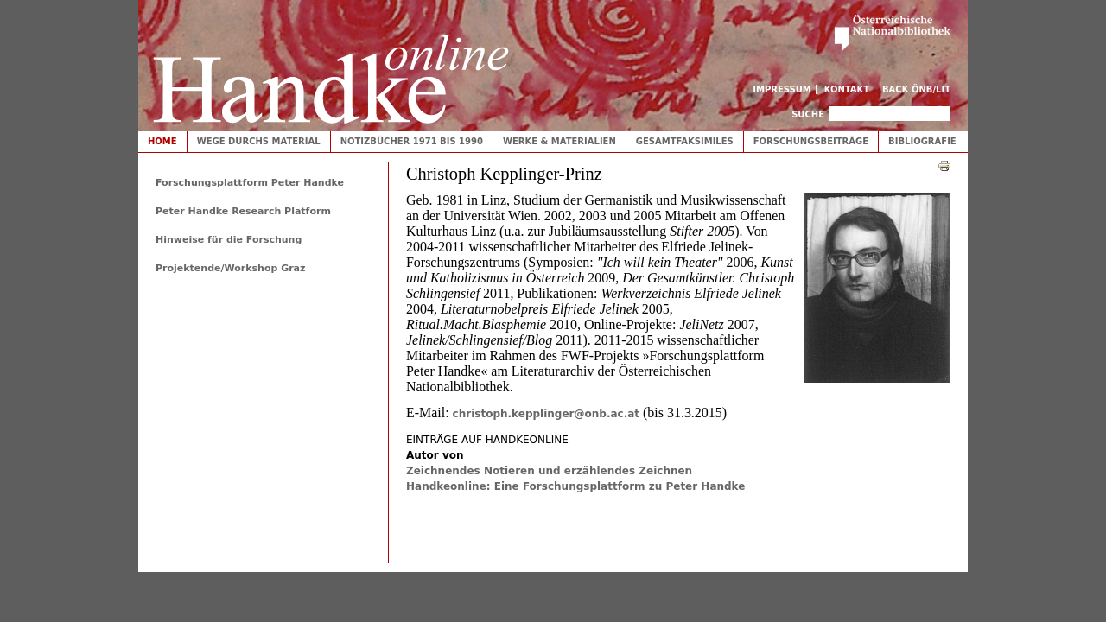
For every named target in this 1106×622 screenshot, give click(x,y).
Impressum (782, 89)
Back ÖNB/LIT (916, 89)
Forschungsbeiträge (810, 141)
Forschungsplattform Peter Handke (250, 182)
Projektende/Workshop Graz (230, 268)
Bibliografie (922, 141)
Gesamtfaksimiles (685, 141)
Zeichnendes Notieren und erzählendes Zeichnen (549, 471)
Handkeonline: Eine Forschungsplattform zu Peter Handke (575, 486)
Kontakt (847, 89)
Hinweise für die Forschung (229, 239)
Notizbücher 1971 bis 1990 (411, 141)
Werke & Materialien (559, 141)
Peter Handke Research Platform (243, 211)
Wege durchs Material (259, 141)
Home (162, 141)
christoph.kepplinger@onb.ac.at (546, 414)
